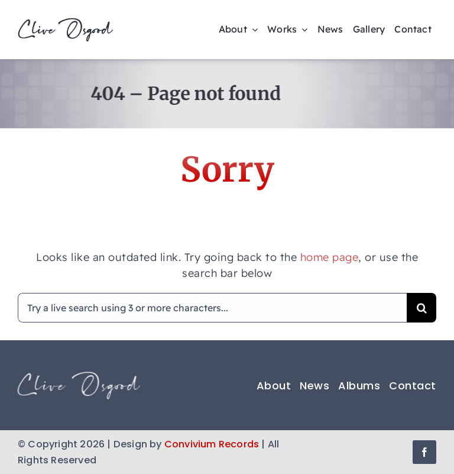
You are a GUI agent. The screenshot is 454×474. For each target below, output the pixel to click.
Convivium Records (211, 444)
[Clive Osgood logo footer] (76, 375)
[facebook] (424, 452)
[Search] (421, 308)
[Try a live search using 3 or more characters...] (212, 308)
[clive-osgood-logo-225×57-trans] (65, 23)
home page (329, 257)
